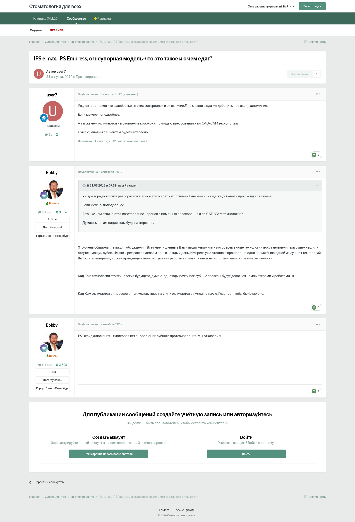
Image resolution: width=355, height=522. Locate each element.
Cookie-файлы (184, 510)
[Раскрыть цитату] (84, 185)
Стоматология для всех (55, 6)
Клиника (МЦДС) (46, 18)
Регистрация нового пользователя (109, 454)
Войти (246, 454)
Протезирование (89, 76)
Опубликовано (100, 94)
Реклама (104, 18)
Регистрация (312, 6)
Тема (164, 510)
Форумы (36, 30)
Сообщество (76, 20)
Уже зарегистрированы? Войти (271, 6)
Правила (57, 30)
